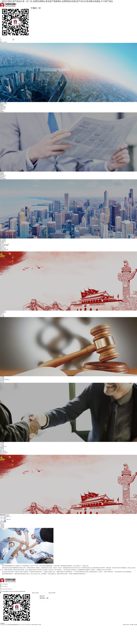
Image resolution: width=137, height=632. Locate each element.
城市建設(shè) (3, 241)
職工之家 (2, 315)
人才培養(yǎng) (3, 446)
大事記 (1, 110)
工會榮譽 (2, 525)
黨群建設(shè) (3, 250)
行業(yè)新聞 (3, 176)
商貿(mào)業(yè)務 (4, 249)
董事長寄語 (2, 109)
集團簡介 (2, 105)
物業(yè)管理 (3, 248)
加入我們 (2, 382)
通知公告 (2, 450)
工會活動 (2, 527)
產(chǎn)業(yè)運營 (4, 245)
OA (0, 40)
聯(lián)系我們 (3, 451)
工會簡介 (2, 524)
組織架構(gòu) (3, 106)
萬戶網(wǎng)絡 (133, 624)
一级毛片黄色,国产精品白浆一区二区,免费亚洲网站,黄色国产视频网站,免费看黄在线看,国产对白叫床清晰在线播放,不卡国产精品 (56, 1)
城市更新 (2, 246)
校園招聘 (2, 447)
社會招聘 (2, 448)
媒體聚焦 (2, 177)
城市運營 (2, 242)
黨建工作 (2, 313)
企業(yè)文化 (3, 107)
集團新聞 (2, 174)
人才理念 (2, 445)
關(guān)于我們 (3, 42)
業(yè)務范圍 (3, 178)
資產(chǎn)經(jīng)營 (4, 244)
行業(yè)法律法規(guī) (5, 379)
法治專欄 (2, 316)
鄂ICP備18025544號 (36, 624)
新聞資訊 (2, 111)
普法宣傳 (2, 380)
